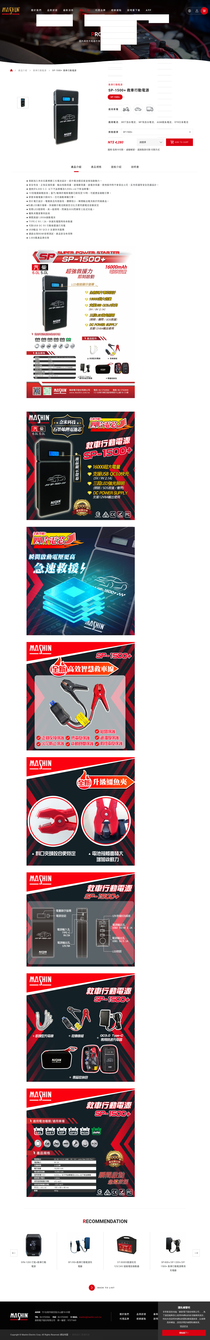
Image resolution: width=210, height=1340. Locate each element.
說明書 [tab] (135, 174)
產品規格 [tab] (96, 174)
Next (196, 1253)
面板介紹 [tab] (116, 174)
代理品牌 (100, 10)
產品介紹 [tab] (76, 174)
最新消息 (68, 10)
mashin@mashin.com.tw (90, 1317)
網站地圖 (64, 1334)
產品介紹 (84, 10)
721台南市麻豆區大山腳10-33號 (56, 1312)
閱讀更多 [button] (184, 1326)
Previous (13, 1253)
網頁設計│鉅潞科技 (81, 1334)
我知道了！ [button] (184, 1333)
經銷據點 (116, 10)
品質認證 (52, 10)
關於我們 (36, 10)
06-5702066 (45, 1317)
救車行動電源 (39, 70)
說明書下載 (133, 10)
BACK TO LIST (102, 1288)
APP (149, 10)
